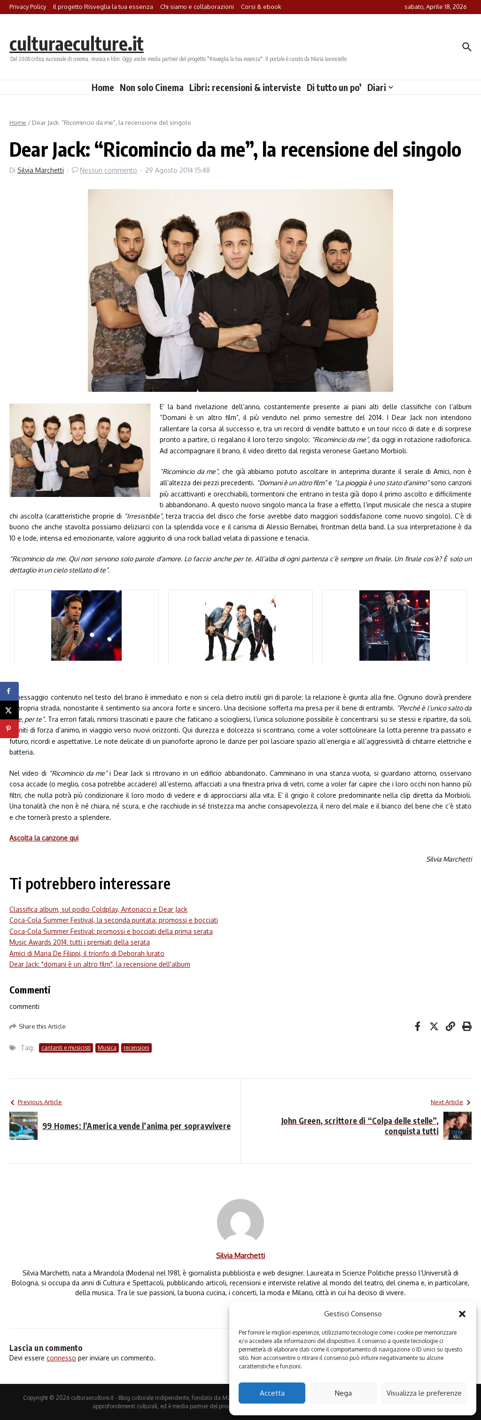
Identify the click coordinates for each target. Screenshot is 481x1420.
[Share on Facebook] (9, 691)
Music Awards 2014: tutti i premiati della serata (79, 942)
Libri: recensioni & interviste (245, 87)
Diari (380, 87)
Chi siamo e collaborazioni (197, 6)
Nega (343, 1393)
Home (103, 87)
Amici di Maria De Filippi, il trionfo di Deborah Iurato (86, 953)
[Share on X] (9, 710)
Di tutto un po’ (334, 87)
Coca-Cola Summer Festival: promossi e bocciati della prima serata (111, 931)
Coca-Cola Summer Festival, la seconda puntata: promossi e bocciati (113, 920)
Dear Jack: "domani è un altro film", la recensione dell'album (99, 964)
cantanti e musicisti (66, 1047)
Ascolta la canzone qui (43, 838)
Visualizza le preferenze (424, 1393)
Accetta (272, 1393)
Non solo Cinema (152, 87)
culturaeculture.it (76, 43)
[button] (462, 1314)
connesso (61, 1358)
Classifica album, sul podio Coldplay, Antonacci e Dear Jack (98, 909)
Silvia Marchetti (40, 170)
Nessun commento (108, 170)
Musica (107, 1047)
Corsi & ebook (261, 6)
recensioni (136, 1047)
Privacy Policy (27, 6)
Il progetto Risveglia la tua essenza (103, 6)
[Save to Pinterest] (9, 728)
